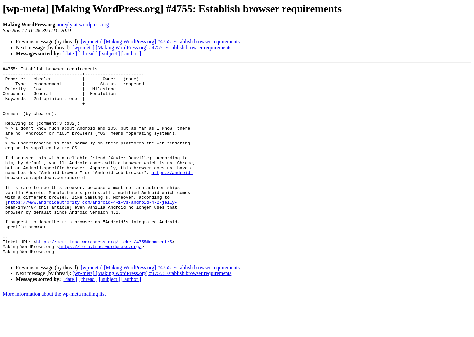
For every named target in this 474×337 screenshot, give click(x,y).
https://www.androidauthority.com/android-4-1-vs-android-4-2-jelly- (92, 230)
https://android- (172, 194)
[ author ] (131, 53)
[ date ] (69, 53)
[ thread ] (88, 53)
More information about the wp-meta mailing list (54, 331)
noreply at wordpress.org (82, 24)
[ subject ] (109, 53)
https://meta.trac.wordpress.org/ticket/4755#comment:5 (104, 277)
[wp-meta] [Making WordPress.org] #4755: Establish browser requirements (160, 41)
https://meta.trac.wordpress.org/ (100, 283)
